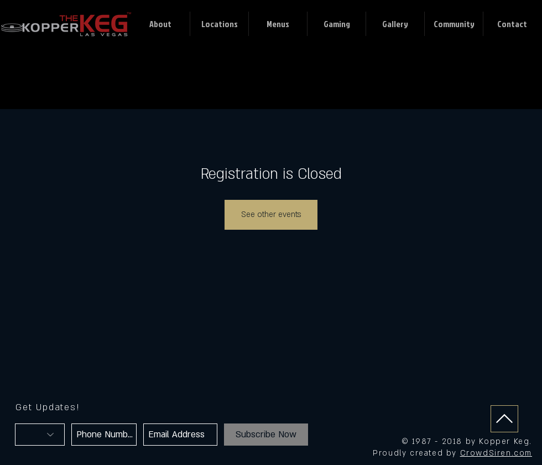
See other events (271, 214)
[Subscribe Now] (266, 434)
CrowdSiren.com (496, 453)
